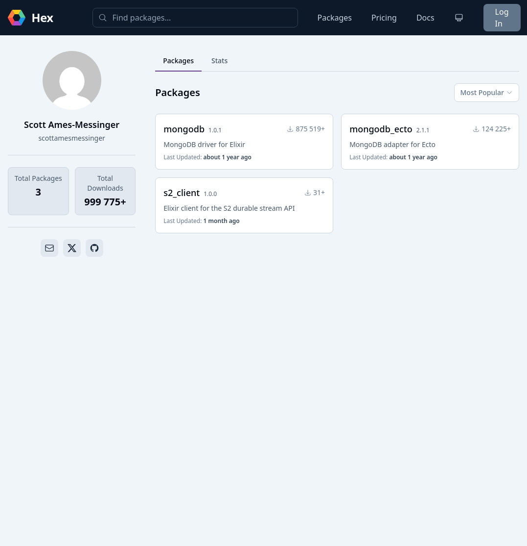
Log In (502, 17)
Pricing (384, 17)
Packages (335, 17)
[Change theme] (459, 18)
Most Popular (486, 92)
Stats (219, 60)
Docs (425, 17)
